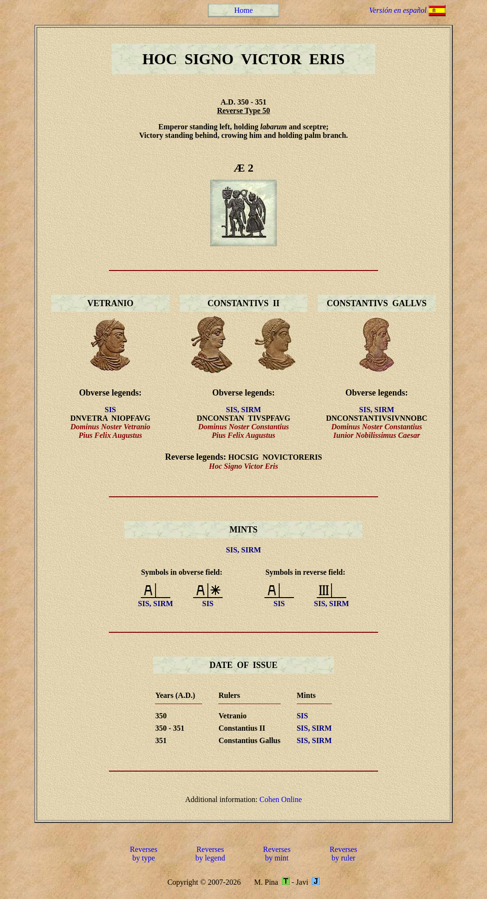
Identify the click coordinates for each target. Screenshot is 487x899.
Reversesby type (143, 853)
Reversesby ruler (343, 853)
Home (243, 10)
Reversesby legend (210, 853)
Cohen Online (281, 799)
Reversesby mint (277, 853)
